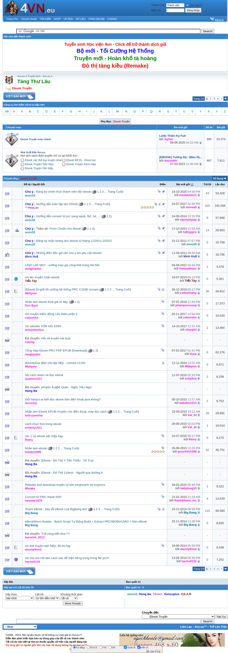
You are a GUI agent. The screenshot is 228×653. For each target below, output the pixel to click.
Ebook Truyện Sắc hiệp (39, 168)
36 (207, 291)
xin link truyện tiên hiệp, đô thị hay (48, 546)
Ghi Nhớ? (194, 5)
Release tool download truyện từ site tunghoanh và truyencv (65, 484)
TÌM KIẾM (45, 19)
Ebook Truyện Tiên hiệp (39, 164)
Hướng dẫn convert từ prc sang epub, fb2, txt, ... (68, 216)
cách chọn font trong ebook (43, 424)
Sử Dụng (218, 178)
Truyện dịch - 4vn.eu (39, 76)
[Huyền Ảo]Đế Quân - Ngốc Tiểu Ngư (66, 387)
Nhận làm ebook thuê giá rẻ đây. (46, 302)
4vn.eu (21, 76)
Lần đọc (220, 184)
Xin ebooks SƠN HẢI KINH (43, 326)
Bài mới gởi (183, 184)
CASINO (112, 19)
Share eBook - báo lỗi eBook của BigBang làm (56, 509)
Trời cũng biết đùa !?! (55, 533)
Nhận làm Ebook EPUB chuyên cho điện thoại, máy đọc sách (66, 411)
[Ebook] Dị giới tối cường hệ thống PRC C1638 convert (62, 289)
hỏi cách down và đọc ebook (44, 375)
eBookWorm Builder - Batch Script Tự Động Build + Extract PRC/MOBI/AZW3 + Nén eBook (86, 521)
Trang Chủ (12, 19)
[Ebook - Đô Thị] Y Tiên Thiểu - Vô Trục (67, 460)
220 (207, 205)
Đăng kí (219, 19)
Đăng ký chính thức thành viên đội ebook (63, 191)
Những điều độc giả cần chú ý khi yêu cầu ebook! (69, 253)
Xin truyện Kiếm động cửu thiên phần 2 (51, 314)
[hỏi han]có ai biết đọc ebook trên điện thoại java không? (63, 399)
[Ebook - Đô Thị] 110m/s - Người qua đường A (72, 472)
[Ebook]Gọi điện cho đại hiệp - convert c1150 (55, 363)
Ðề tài (27, 184)
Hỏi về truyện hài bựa (55, 338)
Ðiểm (163, 184)
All (7, 111)
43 (207, 193)
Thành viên (158, 5)
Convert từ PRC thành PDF (43, 497)
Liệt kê (39, 594)
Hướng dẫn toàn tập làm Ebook (57, 204)
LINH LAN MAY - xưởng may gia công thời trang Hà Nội (62, 265)
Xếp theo (11, 594)
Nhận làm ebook (36, 448)
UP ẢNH (68, 19)
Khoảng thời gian (71, 594)
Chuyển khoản (29, 19)
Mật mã (156, 10)
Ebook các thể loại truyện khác (43, 160)
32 (207, 450)
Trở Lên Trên (218, 626)
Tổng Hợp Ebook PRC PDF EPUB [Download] (56, 350)
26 (207, 413)
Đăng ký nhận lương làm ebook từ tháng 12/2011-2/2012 (74, 240)
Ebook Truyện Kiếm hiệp (81, 164)
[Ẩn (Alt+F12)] (153, 651)
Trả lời (207, 184)
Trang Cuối (115, 191)
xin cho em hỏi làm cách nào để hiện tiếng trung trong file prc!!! (67, 558)
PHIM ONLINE (96, 19)
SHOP (57, 19)
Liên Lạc (186, 626)
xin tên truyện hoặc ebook (42, 277)
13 (207, 230)
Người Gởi (39, 184)
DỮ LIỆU (80, 19)
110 (207, 510)
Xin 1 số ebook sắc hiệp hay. (44, 436)
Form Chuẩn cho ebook (65, 228)
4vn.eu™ (201, 626)
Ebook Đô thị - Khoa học (81, 160)
